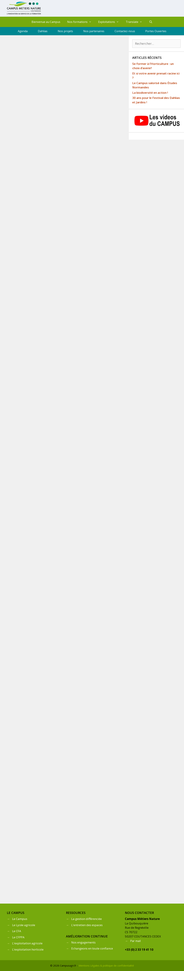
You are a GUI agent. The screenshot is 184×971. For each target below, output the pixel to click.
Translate (136, 22)
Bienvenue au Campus (46, 22)
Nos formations (81, 22)
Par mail (135, 941)
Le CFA (16, 931)
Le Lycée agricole (23, 925)
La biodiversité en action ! (150, 93)
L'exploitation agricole (27, 943)
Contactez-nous (125, 31)
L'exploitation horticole (28, 949)
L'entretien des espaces (87, 925)
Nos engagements (83, 942)
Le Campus (19, 919)
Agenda (23, 31)
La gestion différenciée (86, 919)
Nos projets (65, 31)
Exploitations (110, 22)
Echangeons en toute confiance (92, 948)
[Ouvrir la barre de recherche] (151, 22)
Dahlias (42, 31)
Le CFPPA (18, 937)
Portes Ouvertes (155, 31)
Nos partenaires (93, 31)
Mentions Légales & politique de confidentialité (106, 965)
